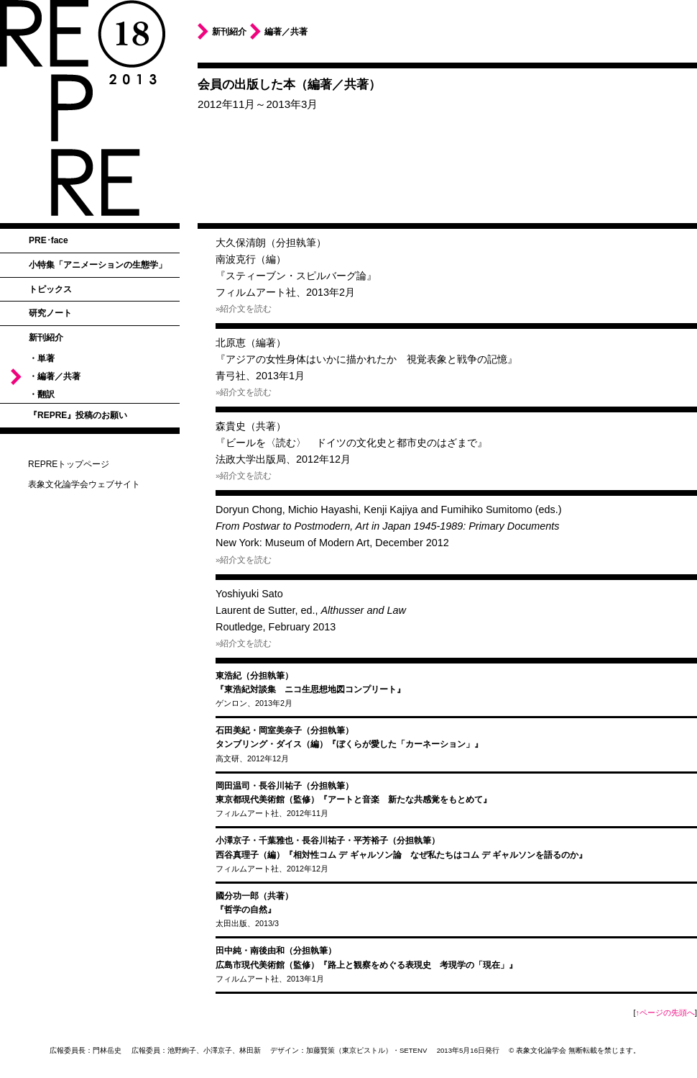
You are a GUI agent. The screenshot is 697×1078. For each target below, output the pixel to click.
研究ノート (50, 313)
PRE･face (48, 240)
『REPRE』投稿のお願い (78, 415)
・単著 (42, 358)
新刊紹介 (46, 337)
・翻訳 (42, 394)
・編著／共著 (54, 376)
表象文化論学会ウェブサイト (84, 484)
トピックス (50, 289)
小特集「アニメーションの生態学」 (98, 265)
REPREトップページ (68, 464)
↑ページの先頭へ (665, 1012)
